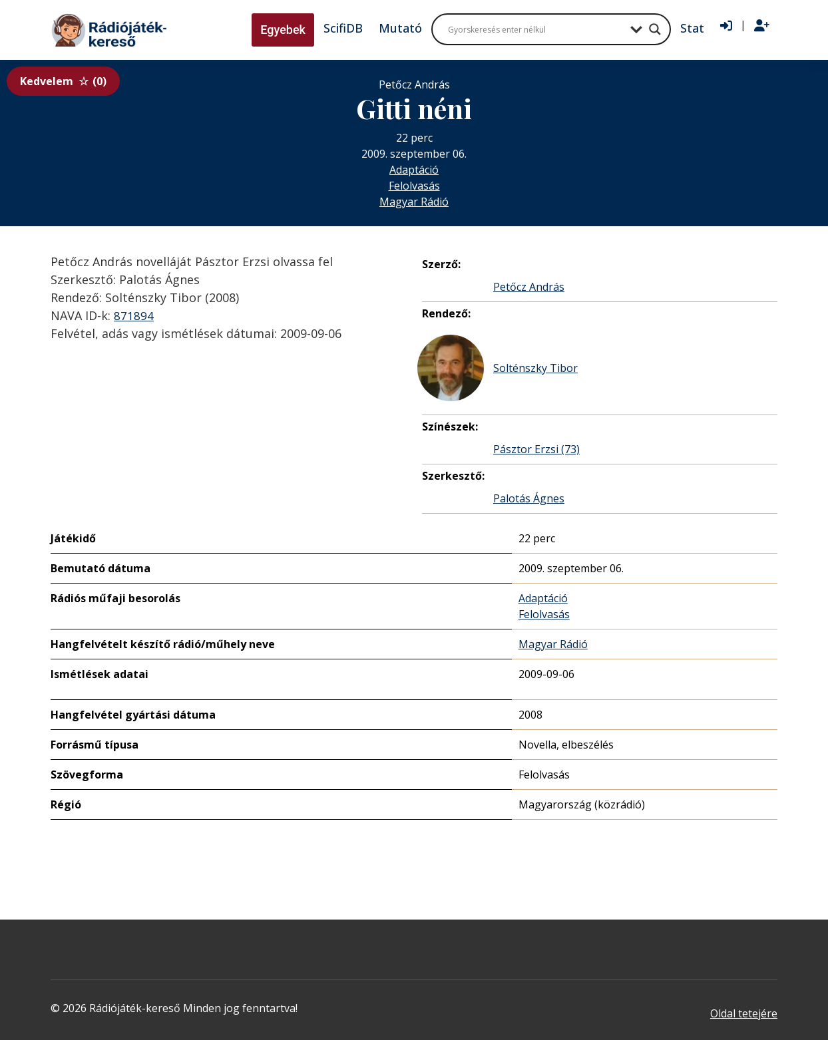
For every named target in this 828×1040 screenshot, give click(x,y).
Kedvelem (63, 81)
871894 (134, 315)
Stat (692, 28)
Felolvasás (414, 185)
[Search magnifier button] (655, 29)
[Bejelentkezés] (726, 26)
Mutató (400, 28)
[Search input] (536, 29)
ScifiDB (343, 28)
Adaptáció (414, 169)
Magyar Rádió (414, 201)
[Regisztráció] (761, 26)
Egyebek (283, 30)
